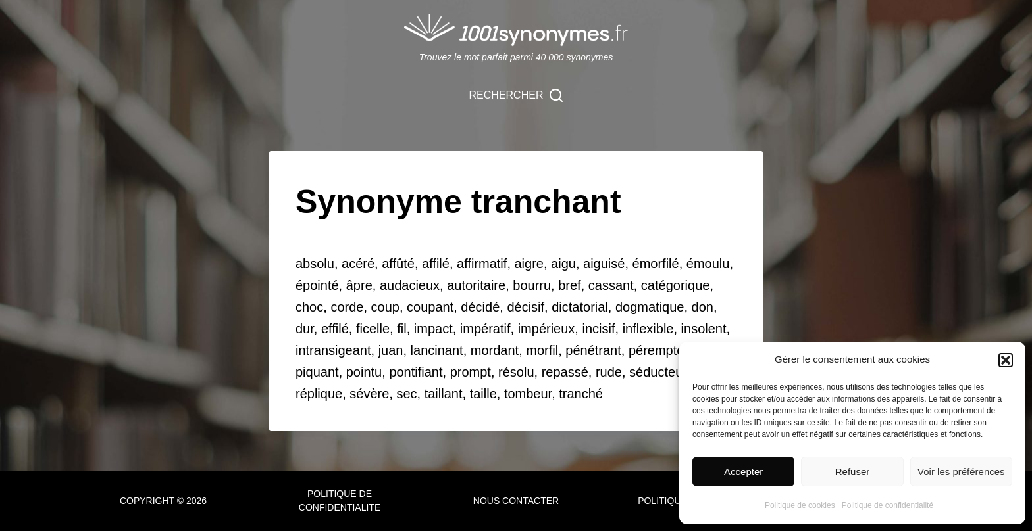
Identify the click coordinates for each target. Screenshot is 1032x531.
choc (309, 307)
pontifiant (415, 372)
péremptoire (664, 350)
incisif (598, 328)
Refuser (852, 471)
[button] (1005, 360)
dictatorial (580, 307)
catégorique (675, 285)
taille (483, 393)
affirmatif (482, 263)
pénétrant (593, 350)
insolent (704, 328)
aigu (563, 263)
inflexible (648, 328)
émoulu (708, 263)
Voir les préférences (961, 471)
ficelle (373, 328)
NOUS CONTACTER (516, 501)
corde (346, 307)
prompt (470, 372)
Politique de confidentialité (887, 505)
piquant (317, 372)
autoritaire (476, 285)
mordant (495, 350)
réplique (319, 393)
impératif (485, 328)
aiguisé (604, 263)
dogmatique (649, 307)
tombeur (528, 393)
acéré (358, 263)
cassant (611, 285)
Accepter (743, 471)
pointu (364, 372)
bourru (532, 285)
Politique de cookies (800, 505)
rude (609, 372)
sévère (369, 393)
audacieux (410, 285)
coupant (430, 307)
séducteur (657, 372)
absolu (315, 263)
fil (401, 328)
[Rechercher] (516, 95)
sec (406, 393)
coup (385, 307)
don (702, 307)
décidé (480, 307)
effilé (335, 328)
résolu (516, 372)
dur (305, 328)
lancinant (437, 350)
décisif (525, 307)
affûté (398, 263)
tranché (581, 393)
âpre (359, 285)
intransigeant (333, 350)
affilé (436, 263)
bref (569, 285)
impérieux (546, 328)
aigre (529, 263)
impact (433, 328)
